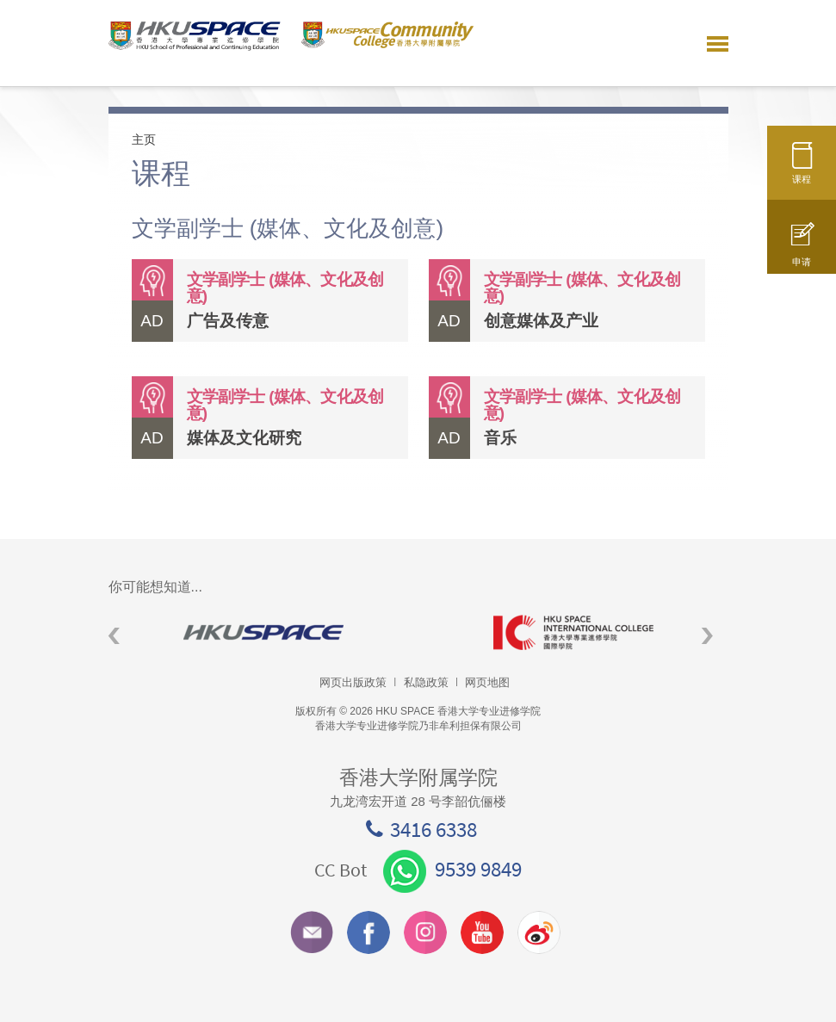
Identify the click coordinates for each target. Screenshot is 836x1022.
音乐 (500, 438)
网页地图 (487, 682)
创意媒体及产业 (541, 321)
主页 (144, 139)
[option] (263, 632)
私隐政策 (426, 682)
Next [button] (707, 637)
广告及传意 (228, 321)
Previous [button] (114, 637)
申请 (801, 252)
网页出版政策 (353, 682)
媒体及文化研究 (244, 438)
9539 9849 (452, 869)
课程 (801, 170)
